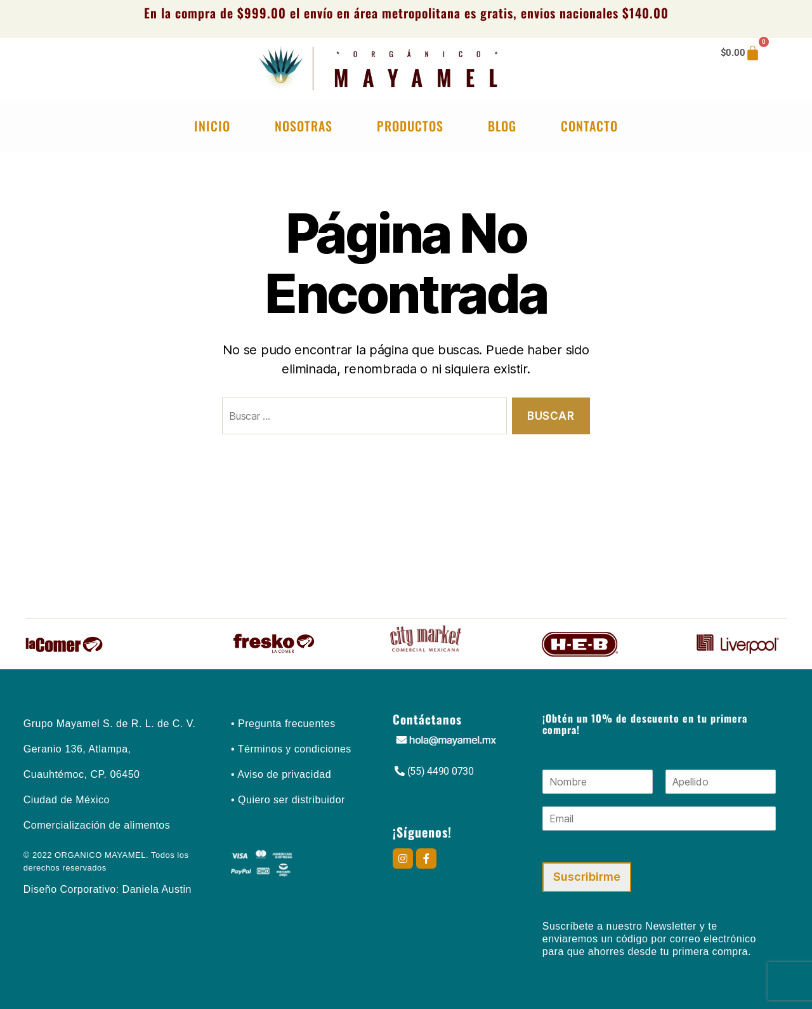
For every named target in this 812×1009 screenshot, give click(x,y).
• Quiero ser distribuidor (288, 799)
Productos (410, 125)
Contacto (589, 125)
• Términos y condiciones (291, 749)
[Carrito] (740, 53)
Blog (502, 125)
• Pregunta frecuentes (283, 723)
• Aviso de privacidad (281, 774)
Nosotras (303, 125)
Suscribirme (586, 876)
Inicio (212, 125)
